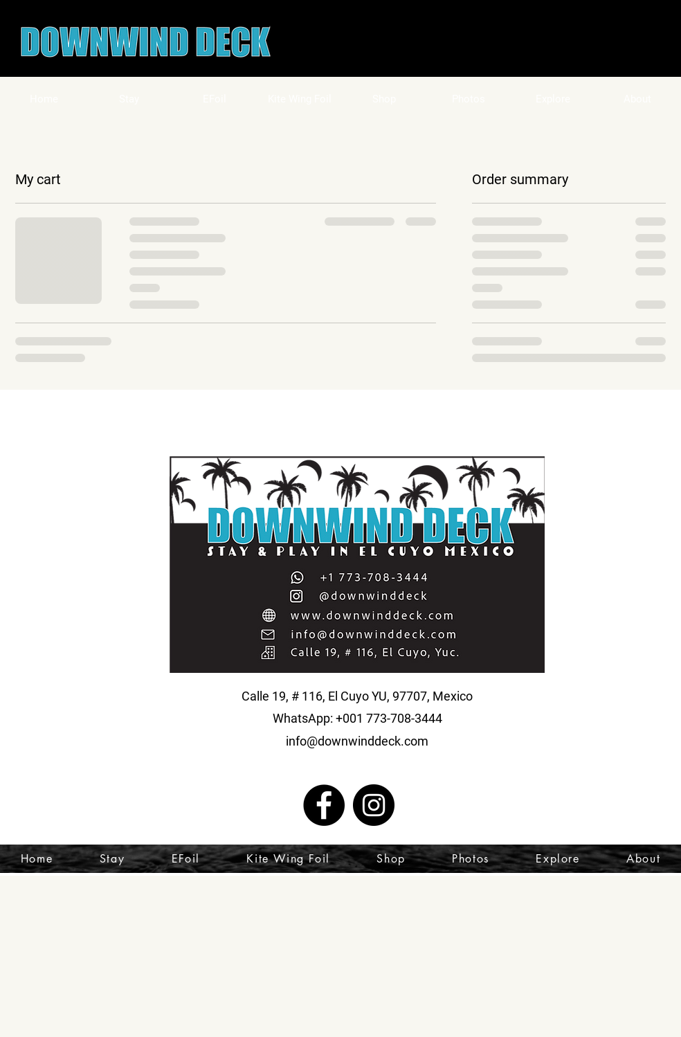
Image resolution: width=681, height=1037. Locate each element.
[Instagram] (373, 805)
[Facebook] (324, 805)
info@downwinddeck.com (357, 741)
